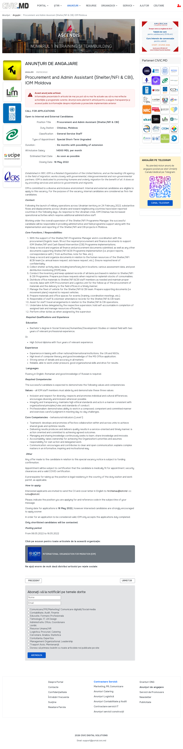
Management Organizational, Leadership (51, 641)
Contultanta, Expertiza (42, 638)
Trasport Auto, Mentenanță (44, 644)
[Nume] (44, 597)
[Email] (44, 603)
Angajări (29, 72)
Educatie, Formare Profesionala (47, 615)
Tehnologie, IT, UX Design (43, 618)
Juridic (33, 625)
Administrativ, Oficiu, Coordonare (47, 622)
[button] (43, 5)
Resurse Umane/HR (40, 628)
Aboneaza (36, 655)
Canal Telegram (160, 203)
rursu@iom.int (32, 494)
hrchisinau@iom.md (117, 491)
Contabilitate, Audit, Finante (44, 612)
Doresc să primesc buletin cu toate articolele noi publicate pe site (64, 647)
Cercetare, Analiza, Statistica (45, 634)
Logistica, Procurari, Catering (45, 631)
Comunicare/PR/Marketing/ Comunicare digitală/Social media (63, 609)
